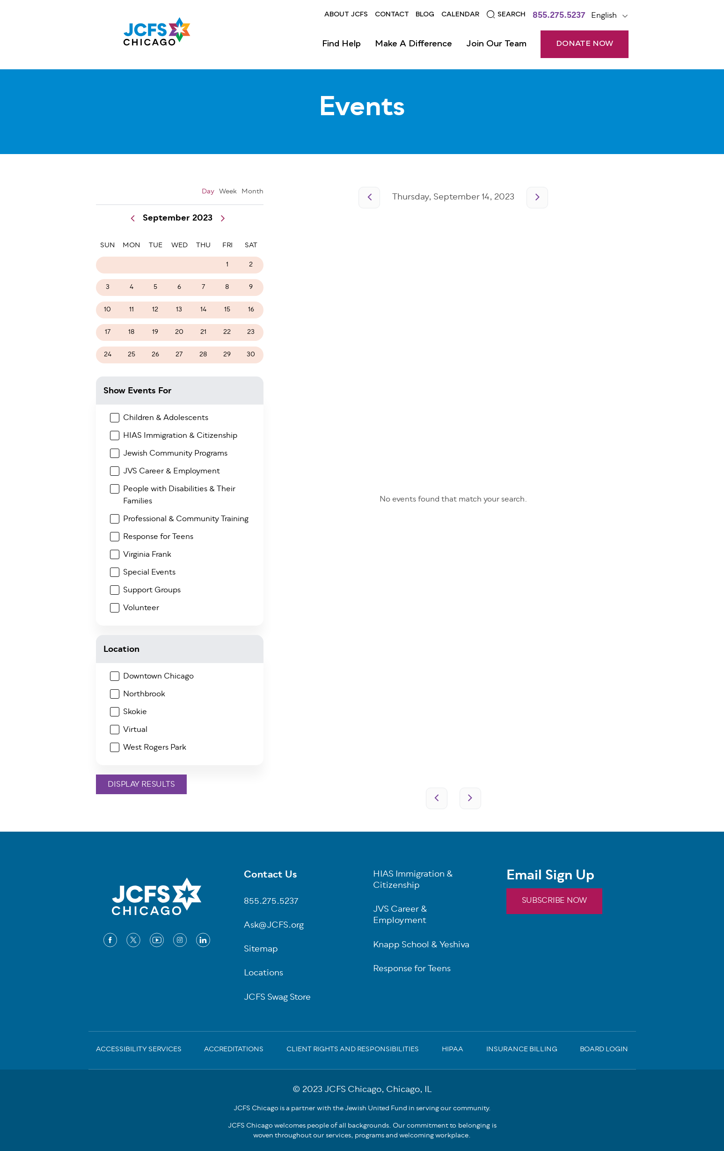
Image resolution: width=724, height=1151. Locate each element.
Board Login (604, 1050)
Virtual (135, 730)
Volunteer (141, 608)
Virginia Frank (147, 555)
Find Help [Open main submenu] (341, 44)
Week (228, 191)
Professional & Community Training (186, 519)
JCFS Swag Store (277, 998)
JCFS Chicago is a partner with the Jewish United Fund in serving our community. (362, 1108)
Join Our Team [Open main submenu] (496, 44)
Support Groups (152, 590)
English (604, 16)
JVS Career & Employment (171, 471)
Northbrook (144, 694)
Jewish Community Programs (175, 454)
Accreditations (233, 1050)
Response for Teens (158, 537)
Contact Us (270, 875)
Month (252, 191)
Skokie (135, 712)
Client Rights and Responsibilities (352, 1050)
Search (511, 14)
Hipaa (452, 1050)
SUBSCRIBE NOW (554, 901)
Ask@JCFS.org (274, 926)
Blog (425, 14)
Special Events (149, 573)
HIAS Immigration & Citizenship (180, 436)
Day (208, 191)
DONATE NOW (584, 44)
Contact (392, 14)
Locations (263, 974)
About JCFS (346, 14)
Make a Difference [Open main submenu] (413, 44)
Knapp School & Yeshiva (421, 946)
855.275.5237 (559, 16)
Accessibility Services (139, 1050)
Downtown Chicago (158, 677)
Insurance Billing (521, 1050)
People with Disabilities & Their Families (179, 495)
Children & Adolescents (165, 418)
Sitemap (261, 950)
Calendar (460, 14)
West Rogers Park (154, 748)
